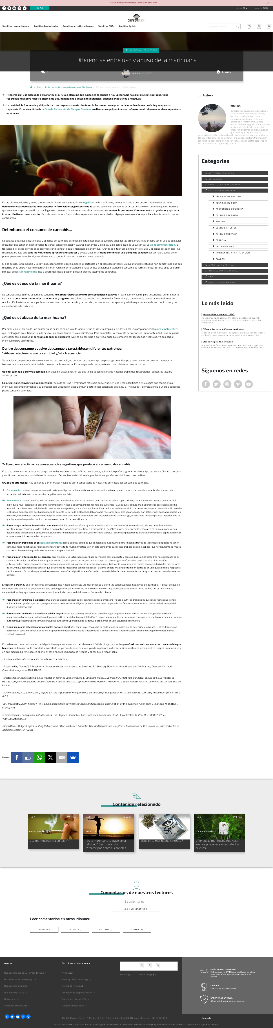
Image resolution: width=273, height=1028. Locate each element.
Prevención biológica (229, 209)
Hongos (220, 221)
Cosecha (221, 240)
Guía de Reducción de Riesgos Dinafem (66, 108)
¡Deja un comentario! (136, 909)
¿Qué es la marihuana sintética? (162, 840)
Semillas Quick (127, 26)
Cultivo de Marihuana (222, 190)
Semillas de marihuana (15, 26)
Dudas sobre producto (15, 986)
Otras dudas (10, 999)
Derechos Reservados (73, 1005)
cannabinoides (28, 271)
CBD (211, 276)
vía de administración (162, 244)
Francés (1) (75, 930)
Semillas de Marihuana (15, 1005)
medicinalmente (165, 328)
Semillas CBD (106, 26)
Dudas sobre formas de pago (18, 979)
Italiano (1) (105, 930)
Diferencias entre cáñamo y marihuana (223, 329)
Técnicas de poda (226, 203)
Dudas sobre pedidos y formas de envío (24, 973)
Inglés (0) (44, 930)
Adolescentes (14, 500)
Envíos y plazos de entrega (75, 979)
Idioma (239, 8)
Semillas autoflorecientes (78, 26)
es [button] (244, 8)
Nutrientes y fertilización (233, 252)
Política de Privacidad (72, 986)
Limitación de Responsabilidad (77, 992)
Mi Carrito (268, 26)
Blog (40, 8)
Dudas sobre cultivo (14, 992)
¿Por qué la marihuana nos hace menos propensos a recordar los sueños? (218, 844)
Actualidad (215, 179)
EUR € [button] (266, 8)
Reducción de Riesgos (143, 50)
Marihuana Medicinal (222, 265)
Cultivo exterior (226, 234)
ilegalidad (88, 202)
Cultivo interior (226, 227)
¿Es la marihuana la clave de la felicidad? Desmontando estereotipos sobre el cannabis (106, 844)
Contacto (206, 1018)
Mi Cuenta (258, 26)
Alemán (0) (137, 930)
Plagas (220, 259)
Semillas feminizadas (45, 26)
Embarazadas (14, 489)
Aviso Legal (67, 973)
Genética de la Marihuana (224, 184)
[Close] (268, 3)
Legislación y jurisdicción (74, 999)
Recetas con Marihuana (223, 270)
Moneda (258, 8)
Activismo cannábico (221, 173)
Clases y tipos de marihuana (218, 341)
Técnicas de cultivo (228, 196)
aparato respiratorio (50, 542)
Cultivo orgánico (227, 215)
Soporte (247, 26)
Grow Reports (225, 246)
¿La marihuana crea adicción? (218, 314)
